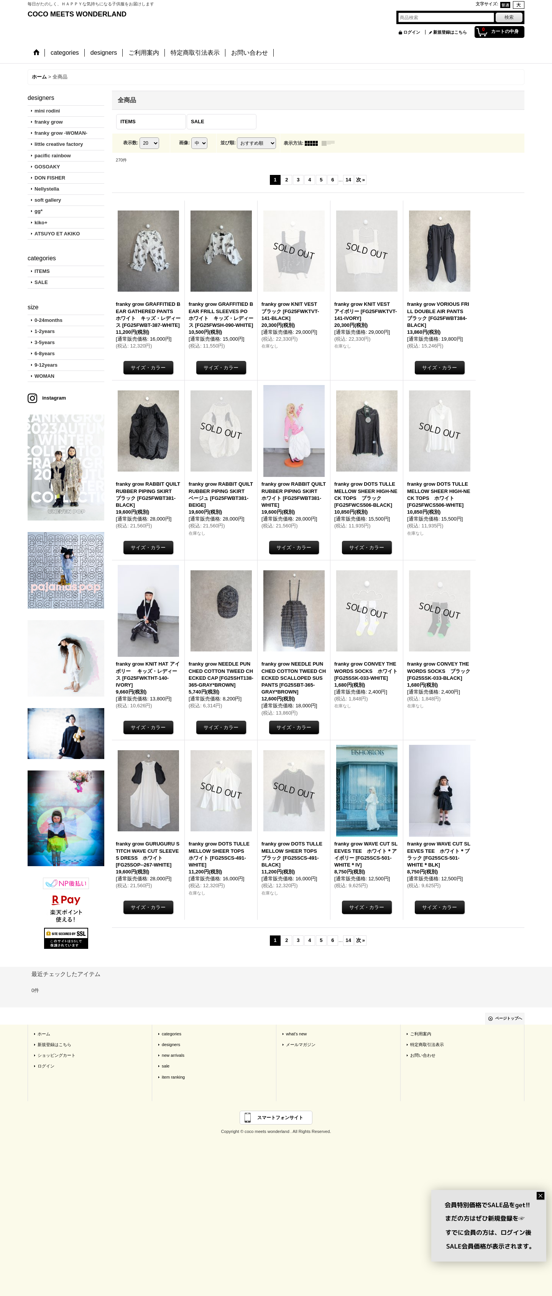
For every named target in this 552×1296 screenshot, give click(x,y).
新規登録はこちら (450, 32)
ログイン (411, 32)
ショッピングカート (57, 1055)
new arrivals (173, 1055)
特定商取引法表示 (427, 1044)
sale (165, 1066)
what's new (296, 1034)
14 (348, 180)
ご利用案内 (420, 1034)
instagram (54, 398)
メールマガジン (300, 1044)
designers (171, 1044)
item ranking (173, 1077)
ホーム (44, 1034)
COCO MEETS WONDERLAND (77, 14)
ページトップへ (508, 1018)
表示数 (130, 142)
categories (171, 1034)
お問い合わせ (422, 1055)
